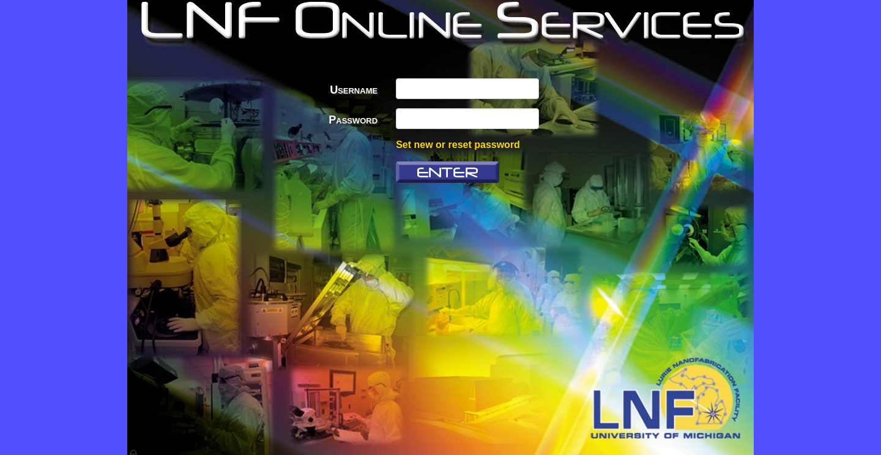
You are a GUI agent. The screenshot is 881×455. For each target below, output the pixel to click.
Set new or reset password (458, 144)
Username (353, 90)
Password (353, 120)
